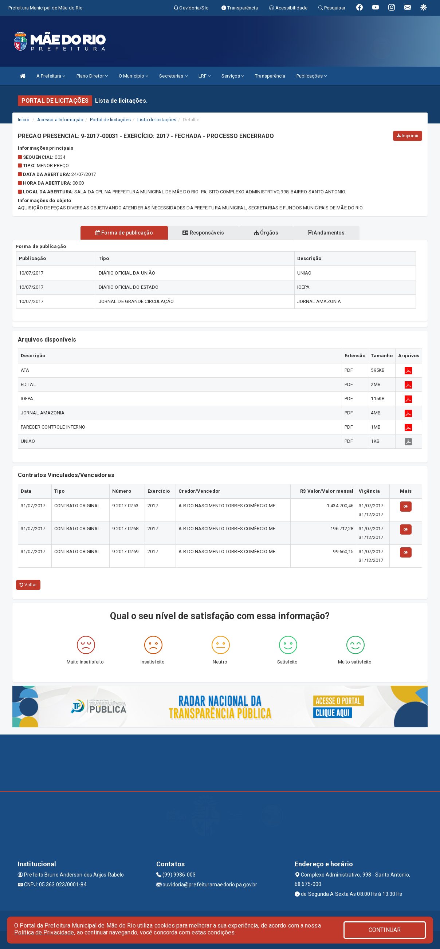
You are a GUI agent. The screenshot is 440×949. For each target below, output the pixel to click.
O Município (133, 76)
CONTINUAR (385, 929)
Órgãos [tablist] (266, 233)
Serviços (232, 76)
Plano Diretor (92, 76)
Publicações (311, 76)
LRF (205, 76)
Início (24, 119)
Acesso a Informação (60, 119)
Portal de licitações (110, 119)
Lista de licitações (156, 119)
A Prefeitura (50, 76)
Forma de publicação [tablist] (123, 233)
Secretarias (173, 76)
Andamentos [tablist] (328, 233)
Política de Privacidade (44, 932)
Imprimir (408, 135)
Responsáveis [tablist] (202, 233)
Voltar (28, 584)
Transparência (270, 76)
